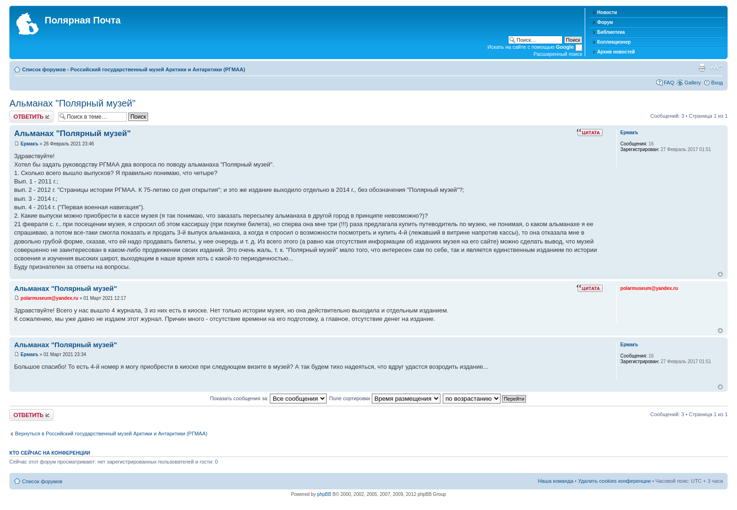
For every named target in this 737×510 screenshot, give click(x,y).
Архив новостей (616, 51)
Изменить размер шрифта (716, 67)
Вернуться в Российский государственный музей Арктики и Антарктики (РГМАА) (111, 433)
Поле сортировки (384, 398)
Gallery (692, 82)
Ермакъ (30, 143)
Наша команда (555, 481)
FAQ (669, 82)
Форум (605, 22)
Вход (717, 82)
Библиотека (611, 32)
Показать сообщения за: (268, 398)
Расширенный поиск (557, 54)
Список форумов (44, 69)
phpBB (324, 494)
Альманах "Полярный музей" (72, 103)
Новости (607, 12)
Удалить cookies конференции (614, 481)
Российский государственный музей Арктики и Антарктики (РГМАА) (158, 69)
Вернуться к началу (720, 274)
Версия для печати (702, 67)
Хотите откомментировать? (31, 116)
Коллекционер (614, 42)
